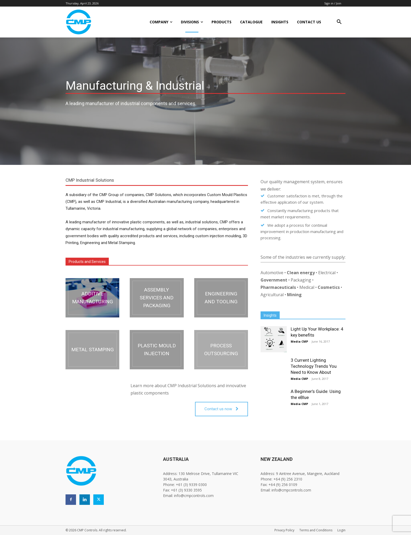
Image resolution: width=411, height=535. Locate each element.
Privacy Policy (284, 530)
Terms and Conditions (315, 530)
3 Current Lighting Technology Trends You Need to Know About (314, 366)
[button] (339, 22)
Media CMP (299, 341)
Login (341, 530)
